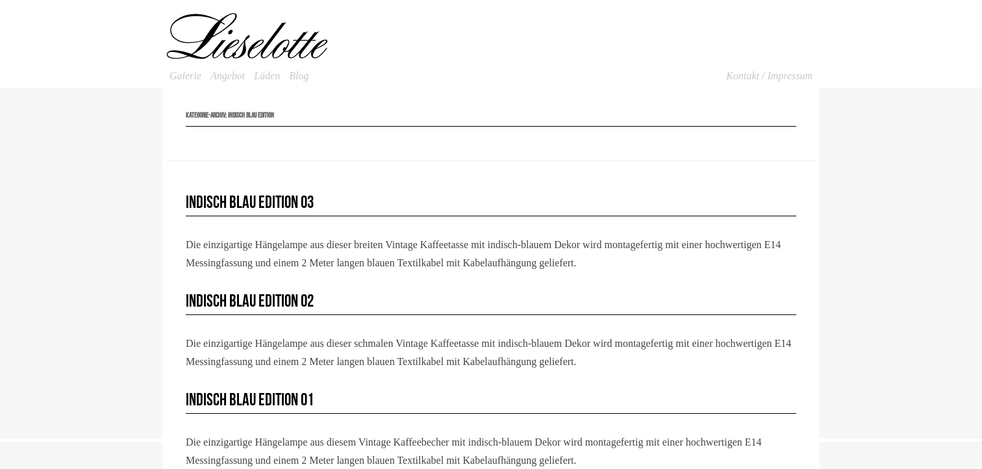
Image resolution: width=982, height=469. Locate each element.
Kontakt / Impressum (769, 75)
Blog (298, 75)
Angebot (227, 75)
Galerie (185, 75)
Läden (267, 75)
